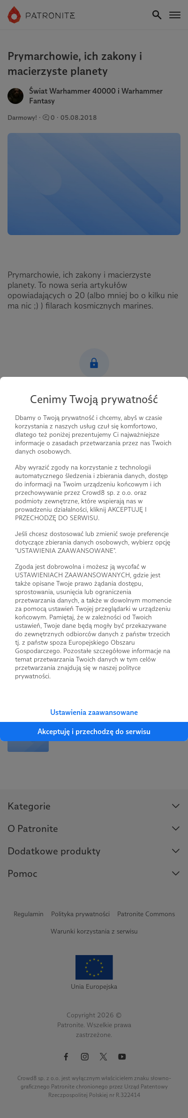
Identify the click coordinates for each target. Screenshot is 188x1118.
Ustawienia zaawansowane (94, 712)
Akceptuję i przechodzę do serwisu (94, 731)
